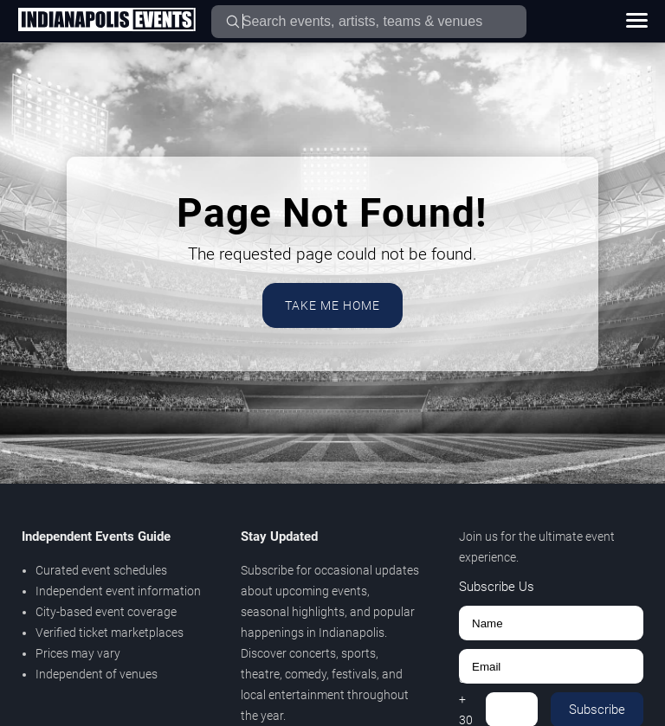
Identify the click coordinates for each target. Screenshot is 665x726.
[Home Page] (106, 21)
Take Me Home (332, 305)
